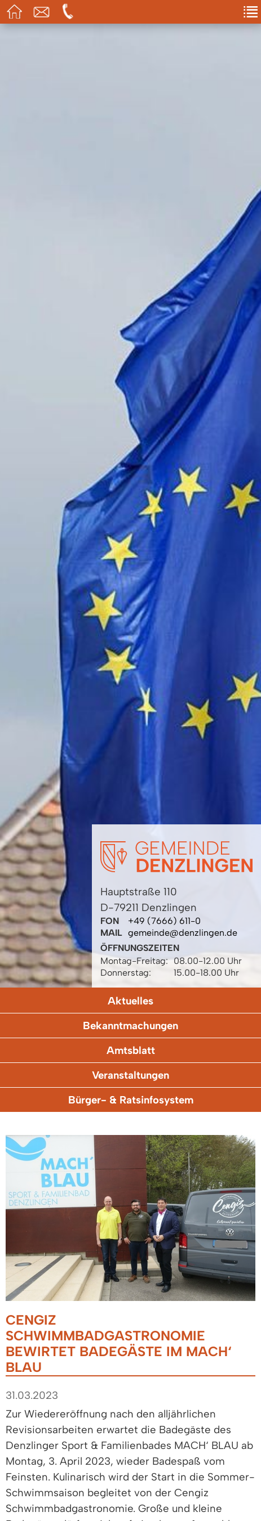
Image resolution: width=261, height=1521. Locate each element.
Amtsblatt (131, 1050)
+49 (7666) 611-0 (164, 921)
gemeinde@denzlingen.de (182, 932)
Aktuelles (130, 1000)
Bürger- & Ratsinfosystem (130, 1099)
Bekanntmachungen (130, 1025)
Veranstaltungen (130, 1075)
